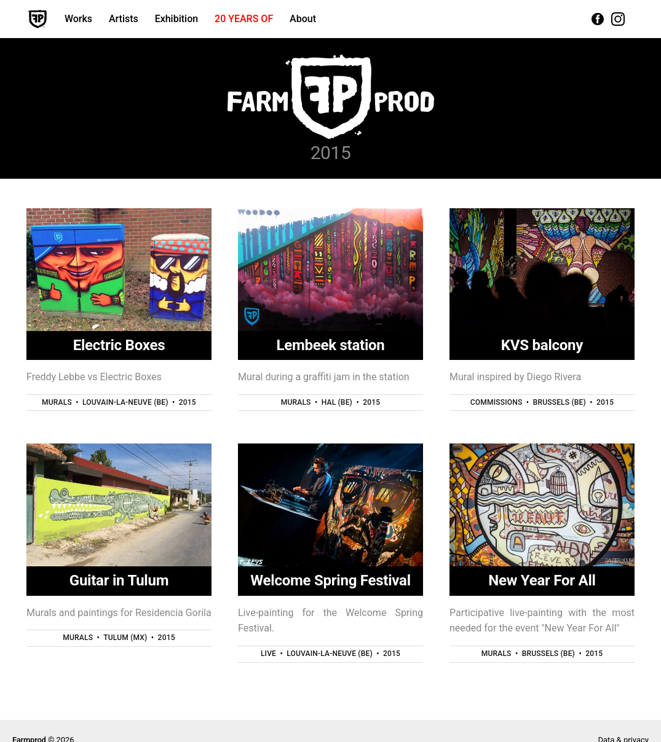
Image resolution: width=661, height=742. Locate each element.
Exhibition (177, 19)
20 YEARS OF (244, 19)
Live (268, 653)
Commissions (496, 402)
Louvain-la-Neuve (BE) (125, 402)
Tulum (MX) (125, 637)
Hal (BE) (337, 402)
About (303, 19)
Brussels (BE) (559, 402)
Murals (57, 402)
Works (78, 19)
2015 (187, 402)
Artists (123, 19)
